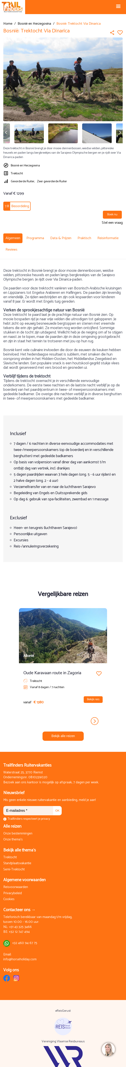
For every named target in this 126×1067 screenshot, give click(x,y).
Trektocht (17, 173)
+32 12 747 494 (19, 932)
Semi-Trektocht (14, 869)
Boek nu (112, 214)
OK (57, 810)
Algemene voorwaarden (24, 880)
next (94, 721)
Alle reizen (12, 826)
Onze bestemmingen (17, 833)
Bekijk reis (93, 699)
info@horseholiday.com (20, 959)
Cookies (9, 899)
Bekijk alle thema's (19, 850)
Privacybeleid (12, 893)
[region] (108, 1049)
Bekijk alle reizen (63, 736)
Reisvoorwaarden (15, 887)
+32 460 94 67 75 (24, 943)
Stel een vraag (112, 223)
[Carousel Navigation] (63, 721)
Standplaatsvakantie (17, 863)
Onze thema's (13, 839)
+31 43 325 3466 (20, 927)
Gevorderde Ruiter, (23, 181)
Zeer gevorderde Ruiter (52, 181)
